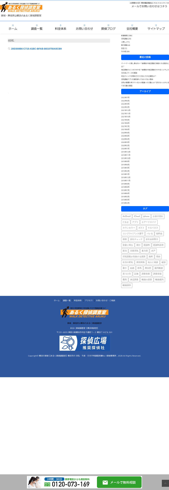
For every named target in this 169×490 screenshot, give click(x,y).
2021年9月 (125, 120)
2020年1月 (125, 148)
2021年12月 (125, 110)
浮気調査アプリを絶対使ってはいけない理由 (137, 79)
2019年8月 (125, 164)
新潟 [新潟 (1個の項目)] (125, 251)
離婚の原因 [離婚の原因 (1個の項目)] (147, 280)
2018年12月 (125, 177)
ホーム (13, 29)
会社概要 (132, 29)
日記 (122, 48)
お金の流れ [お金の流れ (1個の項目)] (158, 216)
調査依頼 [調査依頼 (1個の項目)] (146, 274)
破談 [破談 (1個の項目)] (164, 262)
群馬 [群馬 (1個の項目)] (139, 268)
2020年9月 (125, 132)
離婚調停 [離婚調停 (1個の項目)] (127, 285)
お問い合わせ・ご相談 (105, 300)
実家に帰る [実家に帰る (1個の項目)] (128, 245)
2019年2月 (125, 171)
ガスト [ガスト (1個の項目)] (141, 228)
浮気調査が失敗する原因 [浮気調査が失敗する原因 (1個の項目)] (134, 257)
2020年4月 (125, 139)
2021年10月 (125, 117)
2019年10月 (125, 158)
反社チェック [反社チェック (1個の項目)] (136, 239)
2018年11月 (125, 180)
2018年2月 (125, 203)
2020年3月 (125, 142)
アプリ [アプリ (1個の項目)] (135, 222)
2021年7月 (125, 126)
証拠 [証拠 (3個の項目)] (136, 274)
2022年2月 (125, 107)
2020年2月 (125, 145)
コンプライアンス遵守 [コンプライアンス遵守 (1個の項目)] (133, 234)
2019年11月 (125, 155)
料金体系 (60, 29)
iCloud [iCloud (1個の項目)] (137, 216)
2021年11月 (125, 113)
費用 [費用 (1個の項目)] (125, 280)
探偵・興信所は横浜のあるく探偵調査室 (84, 323)
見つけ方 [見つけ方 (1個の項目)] (127, 274)
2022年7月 (125, 97)
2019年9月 (125, 161)
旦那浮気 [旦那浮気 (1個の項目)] (134, 251)
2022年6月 (125, 101)
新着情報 (124, 35)
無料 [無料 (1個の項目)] (151, 257)
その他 (123, 51)
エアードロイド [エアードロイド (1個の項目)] (149, 222)
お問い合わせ (84, 29)
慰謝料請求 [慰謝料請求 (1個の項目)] (158, 245)
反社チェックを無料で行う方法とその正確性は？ (138, 76)
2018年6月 (125, 193)
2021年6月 (125, 129)
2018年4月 (125, 200)
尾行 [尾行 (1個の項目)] (138, 245)
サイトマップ (156, 29)
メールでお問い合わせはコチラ (149, 6)
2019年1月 (125, 174)
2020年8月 (125, 136)
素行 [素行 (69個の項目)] (125, 268)
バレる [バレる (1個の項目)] (150, 234)
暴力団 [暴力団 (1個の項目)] (145, 251)
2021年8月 (125, 123)
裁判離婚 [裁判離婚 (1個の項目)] (158, 268)
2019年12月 (125, 152)
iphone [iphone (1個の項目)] (146, 216)
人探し (123, 42)
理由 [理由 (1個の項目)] (158, 257)
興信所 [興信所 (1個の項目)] (148, 268)
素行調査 (124, 45)
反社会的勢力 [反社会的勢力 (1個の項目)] (152, 239)
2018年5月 (125, 196)
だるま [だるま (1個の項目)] (126, 222)
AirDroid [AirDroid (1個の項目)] (127, 216)
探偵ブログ (108, 29)
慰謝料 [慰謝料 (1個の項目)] (147, 245)
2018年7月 (125, 190)
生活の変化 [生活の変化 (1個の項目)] (128, 262)
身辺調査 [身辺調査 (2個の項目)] (134, 280)
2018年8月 (125, 187)
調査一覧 (37, 29)
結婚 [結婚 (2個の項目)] (132, 268)
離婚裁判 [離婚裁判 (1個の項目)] (159, 280)
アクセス (89, 300)
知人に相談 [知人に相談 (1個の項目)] (153, 262)
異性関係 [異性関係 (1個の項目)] (140, 262)
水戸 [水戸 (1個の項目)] (153, 251)
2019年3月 (125, 168)
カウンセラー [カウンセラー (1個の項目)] (129, 228)
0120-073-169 (163, 3)
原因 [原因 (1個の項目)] (125, 239)
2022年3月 (125, 104)
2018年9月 (125, 184)
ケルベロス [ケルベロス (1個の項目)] (153, 228)
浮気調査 (124, 39)
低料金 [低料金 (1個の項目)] (159, 234)
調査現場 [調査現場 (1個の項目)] (157, 274)
